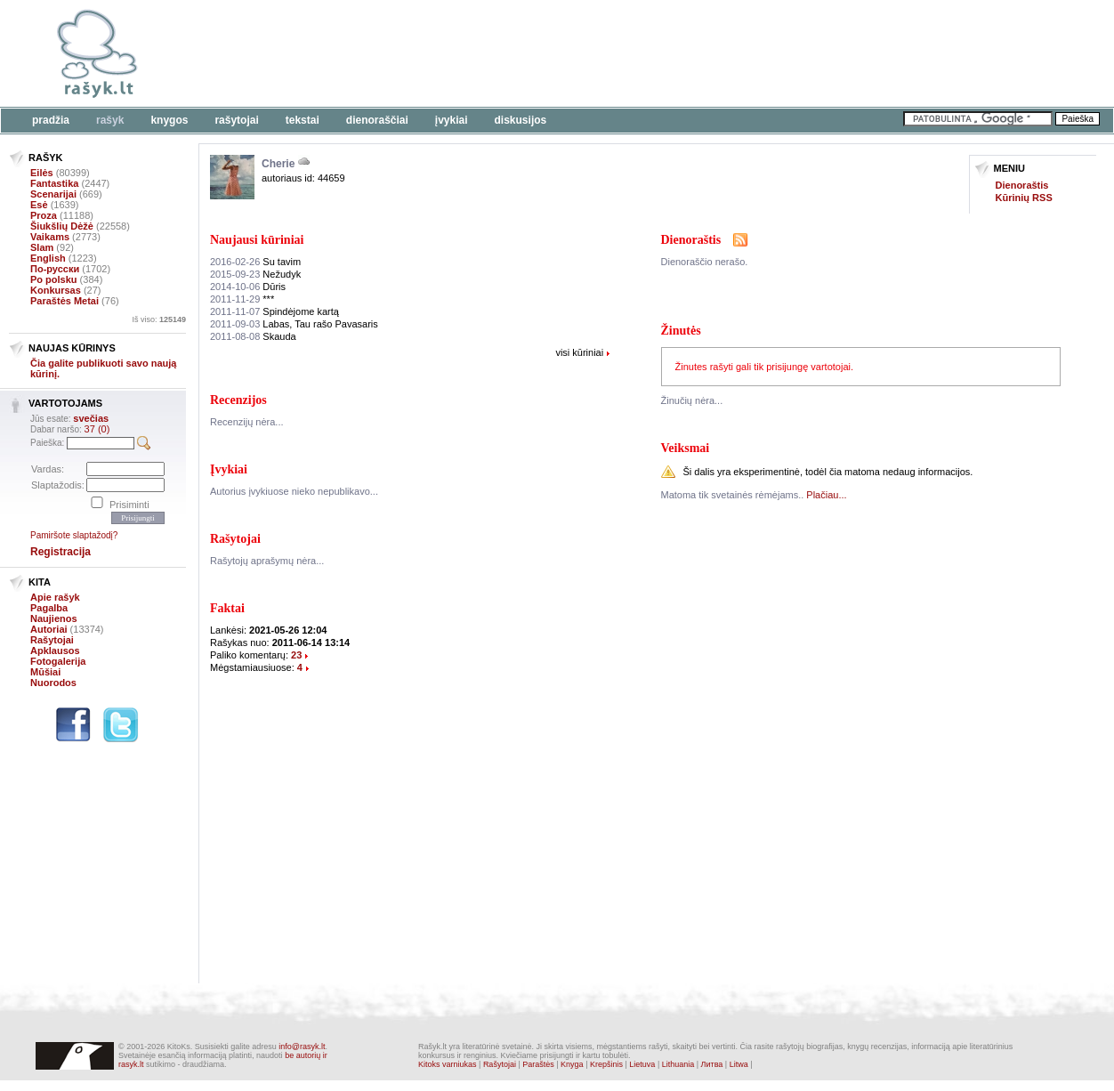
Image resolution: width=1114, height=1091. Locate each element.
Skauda (253, 336)
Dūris (248, 286)
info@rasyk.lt (301, 1046)
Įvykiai (451, 120)
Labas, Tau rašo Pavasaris (294, 324)
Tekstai (302, 120)
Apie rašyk (55, 597)
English (48, 258)
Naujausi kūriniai (256, 239)
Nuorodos (53, 682)
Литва (712, 1064)
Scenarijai (53, 194)
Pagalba (49, 607)
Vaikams (49, 236)
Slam (41, 247)
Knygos (169, 120)
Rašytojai (236, 120)
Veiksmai (685, 448)
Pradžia (50, 120)
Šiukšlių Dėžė (61, 226)
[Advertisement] (547, 53)
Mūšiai (45, 672)
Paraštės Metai (64, 300)
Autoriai (49, 629)
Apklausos (55, 650)
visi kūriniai (579, 352)
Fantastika (54, 183)
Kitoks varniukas (447, 1064)
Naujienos (53, 618)
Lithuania (678, 1064)
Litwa (739, 1064)
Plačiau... (826, 494)
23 (296, 655)
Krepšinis (606, 1064)
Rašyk (110, 120)
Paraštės (538, 1064)
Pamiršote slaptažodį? (73, 535)
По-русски (54, 268)
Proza (43, 215)
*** (242, 299)
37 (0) (97, 429)
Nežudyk (255, 274)
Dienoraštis (1022, 185)
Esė (39, 204)
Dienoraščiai (377, 120)
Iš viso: (159, 319)
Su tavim (255, 261)
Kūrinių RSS (1024, 197)
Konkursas (55, 290)
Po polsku (53, 279)
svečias (91, 418)
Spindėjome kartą (274, 311)
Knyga (572, 1064)
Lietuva (642, 1064)
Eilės (41, 172)
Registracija (60, 552)
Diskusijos (521, 120)
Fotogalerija (57, 661)
